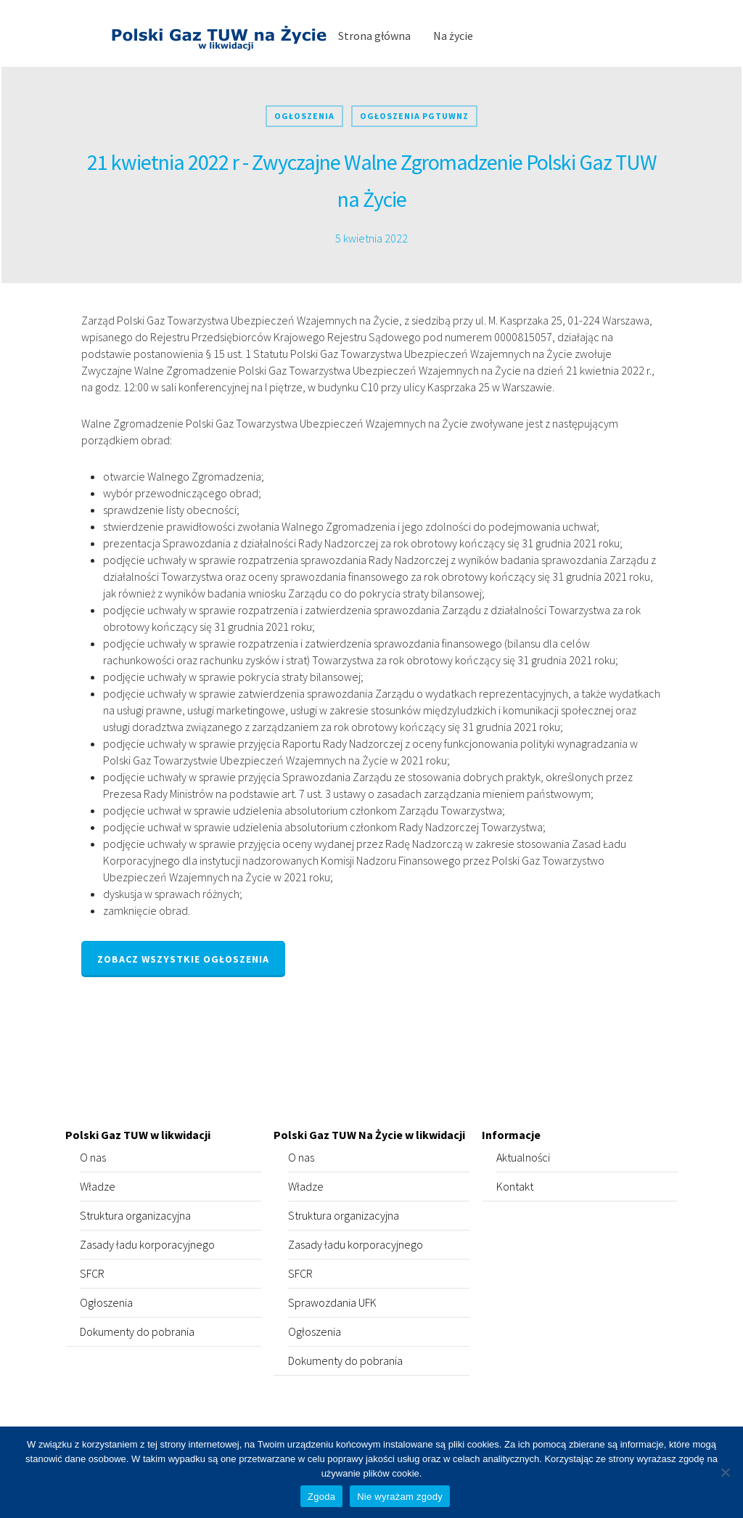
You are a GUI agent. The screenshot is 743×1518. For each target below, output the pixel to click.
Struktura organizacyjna (135, 1215)
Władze (97, 1186)
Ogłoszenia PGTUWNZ (414, 115)
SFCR (92, 1273)
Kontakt (514, 1186)
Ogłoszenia (304, 115)
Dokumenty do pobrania (137, 1331)
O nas (93, 1157)
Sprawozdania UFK (332, 1302)
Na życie (453, 35)
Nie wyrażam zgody (400, 1496)
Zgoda (321, 1496)
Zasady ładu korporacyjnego (147, 1244)
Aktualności (523, 1157)
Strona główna (374, 35)
